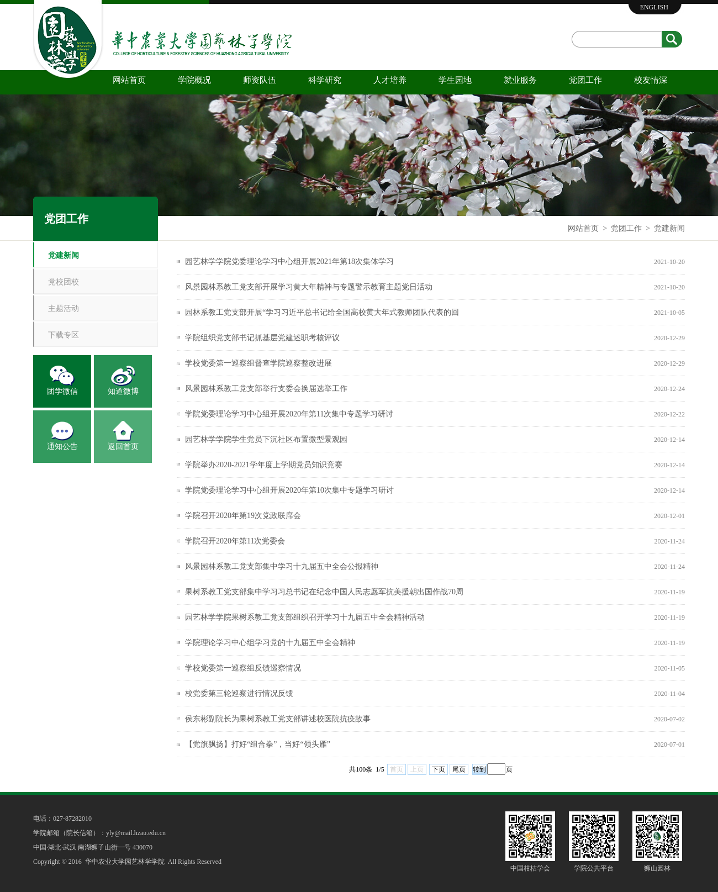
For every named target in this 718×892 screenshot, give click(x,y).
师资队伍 (259, 80)
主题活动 (63, 308)
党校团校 (63, 282)
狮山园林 (657, 868)
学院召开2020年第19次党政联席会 (243, 515)
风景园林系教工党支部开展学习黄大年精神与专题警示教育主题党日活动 (308, 287)
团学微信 (62, 391)
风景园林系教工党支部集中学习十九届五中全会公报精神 (281, 566)
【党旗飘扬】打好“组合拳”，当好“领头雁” (257, 744)
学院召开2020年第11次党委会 (235, 541)
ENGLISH (654, 7)
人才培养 (389, 80)
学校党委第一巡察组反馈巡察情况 (243, 668)
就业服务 (520, 80)
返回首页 (123, 446)
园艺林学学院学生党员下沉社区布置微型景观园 (266, 439)
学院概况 (194, 80)
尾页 (459, 769)
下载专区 (63, 335)
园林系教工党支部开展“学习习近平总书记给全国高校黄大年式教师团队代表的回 (322, 312)
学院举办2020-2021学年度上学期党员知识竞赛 (263, 465)
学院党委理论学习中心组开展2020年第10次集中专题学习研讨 (289, 490)
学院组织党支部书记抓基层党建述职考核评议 (262, 338)
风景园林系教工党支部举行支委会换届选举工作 (266, 388)
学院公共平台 (594, 868)
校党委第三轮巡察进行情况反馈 (239, 693)
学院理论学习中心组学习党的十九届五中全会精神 (270, 642)
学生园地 (455, 80)
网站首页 (129, 80)
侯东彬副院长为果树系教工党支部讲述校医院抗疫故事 (278, 719)
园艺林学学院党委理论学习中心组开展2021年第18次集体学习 (289, 261)
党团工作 (585, 80)
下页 (438, 769)
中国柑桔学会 (530, 868)
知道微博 (123, 391)
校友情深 (650, 80)
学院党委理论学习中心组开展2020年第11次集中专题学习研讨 (289, 414)
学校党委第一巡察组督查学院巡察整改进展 (258, 363)
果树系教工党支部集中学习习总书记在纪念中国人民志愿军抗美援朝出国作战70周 (324, 592)
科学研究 (324, 80)
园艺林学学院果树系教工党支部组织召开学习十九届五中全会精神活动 (305, 617)
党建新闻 (669, 228)
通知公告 (62, 446)
